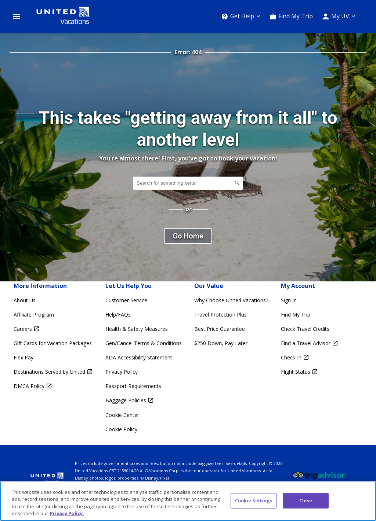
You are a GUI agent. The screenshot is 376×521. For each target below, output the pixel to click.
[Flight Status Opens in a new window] (309, 371)
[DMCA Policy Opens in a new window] (53, 386)
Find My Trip (295, 16)
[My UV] (339, 16)
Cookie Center (122, 414)
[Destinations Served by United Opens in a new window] (53, 371)
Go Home (188, 236)
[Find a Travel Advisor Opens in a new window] (309, 343)
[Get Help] (241, 16)
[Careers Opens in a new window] (53, 329)
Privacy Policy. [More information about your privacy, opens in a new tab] (67, 513)
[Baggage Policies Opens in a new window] (144, 400)
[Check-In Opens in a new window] (309, 357)
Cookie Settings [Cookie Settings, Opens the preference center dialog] (253, 500)
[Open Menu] (16, 16)
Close (305, 500)
